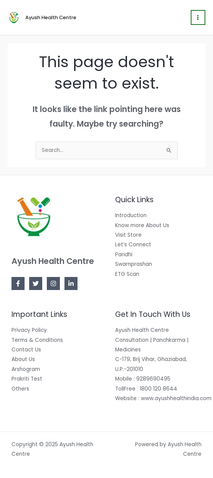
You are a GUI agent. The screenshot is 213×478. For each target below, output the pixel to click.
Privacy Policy (29, 330)
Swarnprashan (133, 264)
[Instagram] (53, 283)
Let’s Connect (133, 244)
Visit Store (128, 235)
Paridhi (123, 254)
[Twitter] (35, 283)
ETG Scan (127, 274)
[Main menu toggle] (198, 17)
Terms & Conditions (37, 340)
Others (20, 388)
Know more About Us (142, 225)
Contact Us (26, 349)
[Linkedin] (71, 283)
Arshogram (26, 369)
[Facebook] (18, 283)
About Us (23, 359)
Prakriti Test (27, 378)
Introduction (131, 215)
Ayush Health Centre (50, 17)
